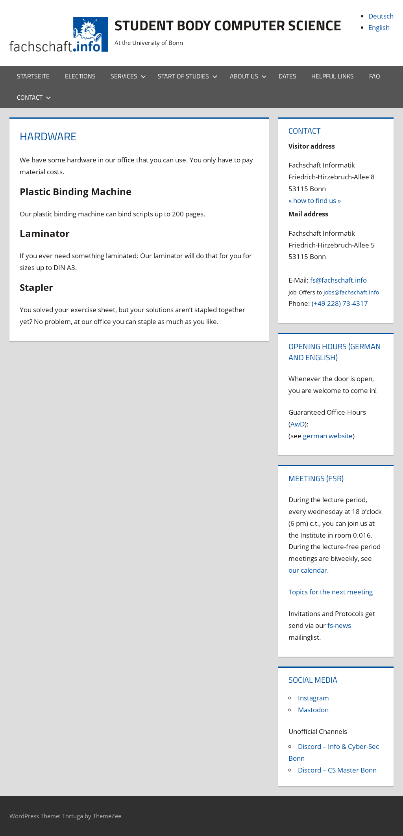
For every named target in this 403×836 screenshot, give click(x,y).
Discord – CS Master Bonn (337, 770)
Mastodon (313, 709)
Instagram (313, 697)
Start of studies (188, 76)
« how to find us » (314, 200)
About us (248, 76)
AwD (297, 423)
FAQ (374, 76)
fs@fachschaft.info (338, 280)
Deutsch (381, 15)
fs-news (339, 625)
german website (328, 435)
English (379, 27)
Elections (80, 76)
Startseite (33, 76)
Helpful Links (332, 76)
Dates (287, 76)
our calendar (307, 570)
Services (128, 76)
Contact (34, 97)
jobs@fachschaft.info (351, 292)
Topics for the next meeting (330, 591)
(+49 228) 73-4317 (340, 303)
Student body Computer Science (228, 25)
